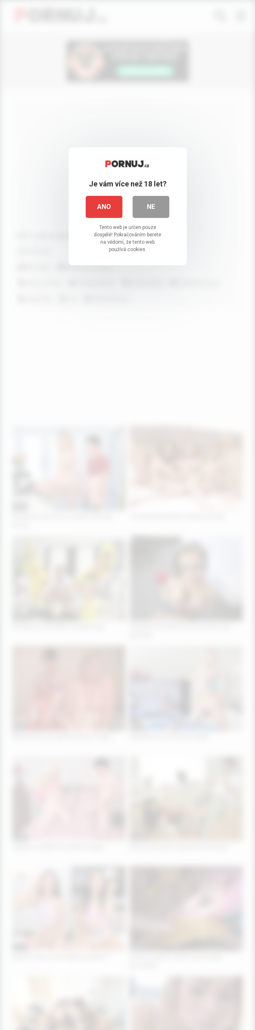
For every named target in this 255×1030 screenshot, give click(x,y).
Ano (104, 207)
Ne (151, 207)
